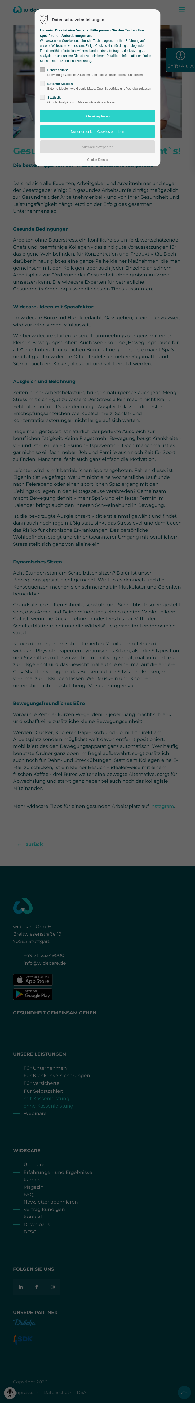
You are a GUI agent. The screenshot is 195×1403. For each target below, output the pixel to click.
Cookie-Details (97, 160)
